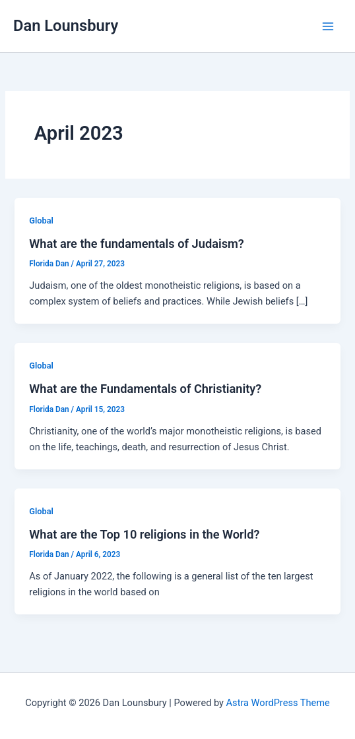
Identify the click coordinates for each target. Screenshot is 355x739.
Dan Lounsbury (65, 25)
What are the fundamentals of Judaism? (136, 244)
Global (41, 220)
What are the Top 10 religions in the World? (144, 534)
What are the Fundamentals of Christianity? (145, 389)
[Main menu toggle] (328, 26)
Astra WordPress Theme (278, 703)
